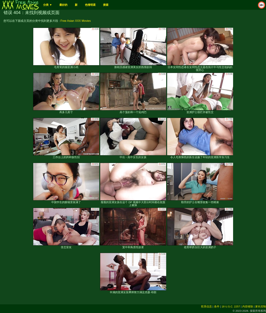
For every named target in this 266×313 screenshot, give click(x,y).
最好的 (63, 4)
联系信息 (206, 306)
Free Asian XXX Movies (75, 20)
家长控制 (260, 306)
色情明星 (90, 4)
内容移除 (247, 306)
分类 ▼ (47, 4)
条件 (216, 306)
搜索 (105, 4)
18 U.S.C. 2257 (231, 306)
